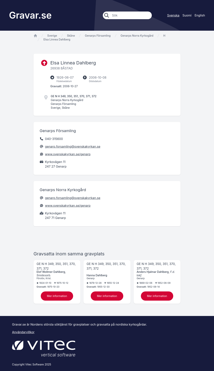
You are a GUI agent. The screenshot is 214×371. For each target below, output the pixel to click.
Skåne (71, 35)
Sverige (52, 35)
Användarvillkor (23, 332)
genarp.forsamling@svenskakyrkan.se (72, 146)
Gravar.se (30, 15)
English (199, 15)
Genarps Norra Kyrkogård (137, 35)
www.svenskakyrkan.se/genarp (68, 154)
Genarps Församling (97, 35)
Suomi (186, 15)
